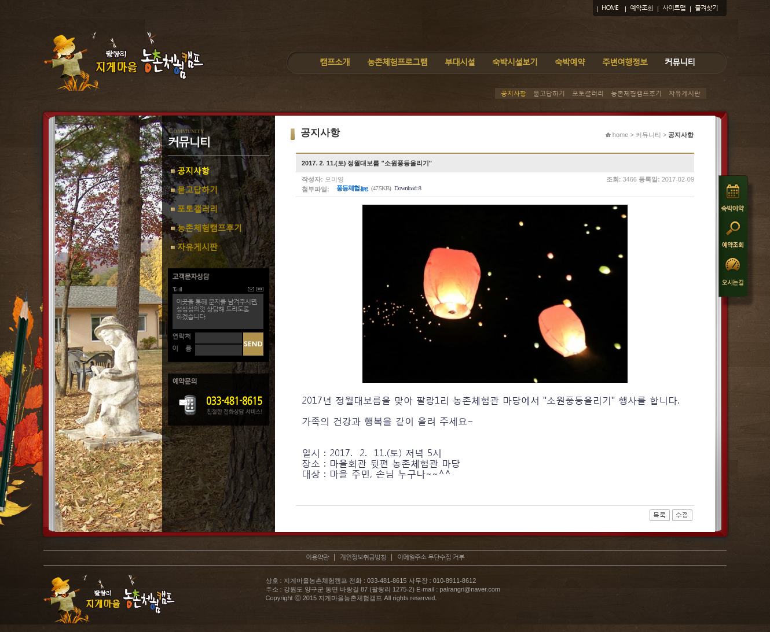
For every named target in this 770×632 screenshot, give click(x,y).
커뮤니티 (680, 61)
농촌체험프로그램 (397, 61)
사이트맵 (673, 8)
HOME (610, 8)
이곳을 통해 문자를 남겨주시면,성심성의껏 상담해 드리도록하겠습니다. (216, 309)
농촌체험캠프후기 (636, 93)
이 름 (182, 348)
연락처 (181, 336)
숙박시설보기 (514, 61)
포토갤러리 (588, 93)
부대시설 (460, 61)
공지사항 (513, 93)
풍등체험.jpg (352, 187)
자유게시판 (685, 93)
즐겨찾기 (706, 8)
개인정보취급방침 (363, 557)
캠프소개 (335, 61)
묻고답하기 (549, 93)
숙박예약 (570, 61)
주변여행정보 (624, 61)
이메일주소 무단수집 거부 (430, 557)
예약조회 (641, 8)
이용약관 (317, 557)
